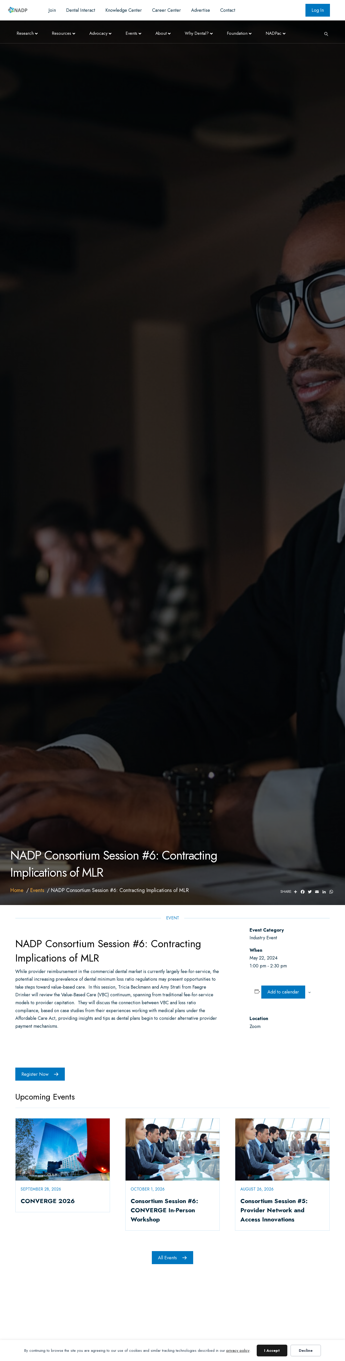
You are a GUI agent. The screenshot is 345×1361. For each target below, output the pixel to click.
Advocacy (98, 33)
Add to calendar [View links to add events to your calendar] (283, 992)
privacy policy (238, 1350)
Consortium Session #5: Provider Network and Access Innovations (274, 1210)
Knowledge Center (123, 10)
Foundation (237, 33)
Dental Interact (80, 10)
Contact (227, 10)
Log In (318, 10)
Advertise (200, 10)
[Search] (324, 33)
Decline (306, 1350)
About (161, 33)
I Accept (272, 1350)
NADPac (273, 33)
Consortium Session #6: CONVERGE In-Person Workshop (164, 1210)
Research (25, 33)
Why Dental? (197, 33)
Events (131, 33)
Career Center (166, 10)
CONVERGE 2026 (48, 1200)
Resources (61, 33)
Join (52, 10)
